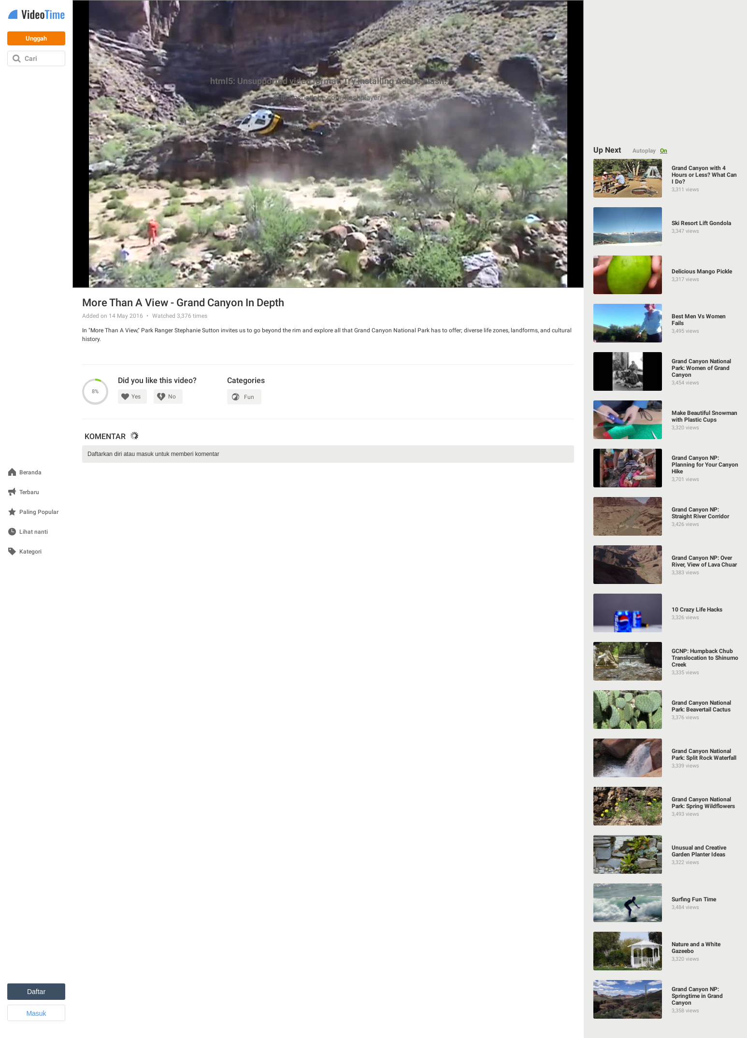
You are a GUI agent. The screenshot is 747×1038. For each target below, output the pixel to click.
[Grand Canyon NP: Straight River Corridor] (665, 516)
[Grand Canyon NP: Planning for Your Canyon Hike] (665, 468)
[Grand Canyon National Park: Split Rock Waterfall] (665, 758)
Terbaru (29, 492)
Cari (31, 58)
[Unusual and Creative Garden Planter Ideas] (665, 854)
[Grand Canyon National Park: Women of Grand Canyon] (665, 371)
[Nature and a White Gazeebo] (665, 951)
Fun (249, 397)
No (172, 396)
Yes (136, 396)
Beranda (30, 472)
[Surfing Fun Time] (665, 902)
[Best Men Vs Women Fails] (665, 323)
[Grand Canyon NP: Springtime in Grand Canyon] (665, 999)
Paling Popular (38, 512)
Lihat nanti (33, 532)
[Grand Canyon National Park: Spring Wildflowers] (665, 806)
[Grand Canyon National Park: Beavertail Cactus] (665, 709)
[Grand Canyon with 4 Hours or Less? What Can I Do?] (665, 178)
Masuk (36, 1013)
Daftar (36, 991)
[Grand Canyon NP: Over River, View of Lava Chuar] (665, 564)
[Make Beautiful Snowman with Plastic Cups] (665, 419)
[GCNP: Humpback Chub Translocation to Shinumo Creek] (665, 661)
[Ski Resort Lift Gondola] (665, 226)
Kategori (30, 552)
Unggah (36, 38)
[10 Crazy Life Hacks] (665, 613)
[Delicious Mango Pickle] (665, 275)
